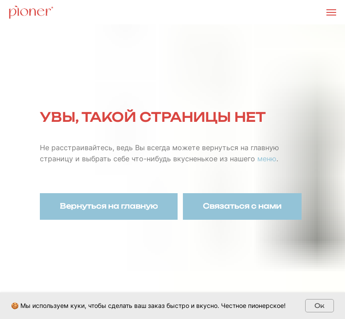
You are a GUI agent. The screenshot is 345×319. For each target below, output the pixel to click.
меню (266, 158)
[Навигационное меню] (331, 12)
